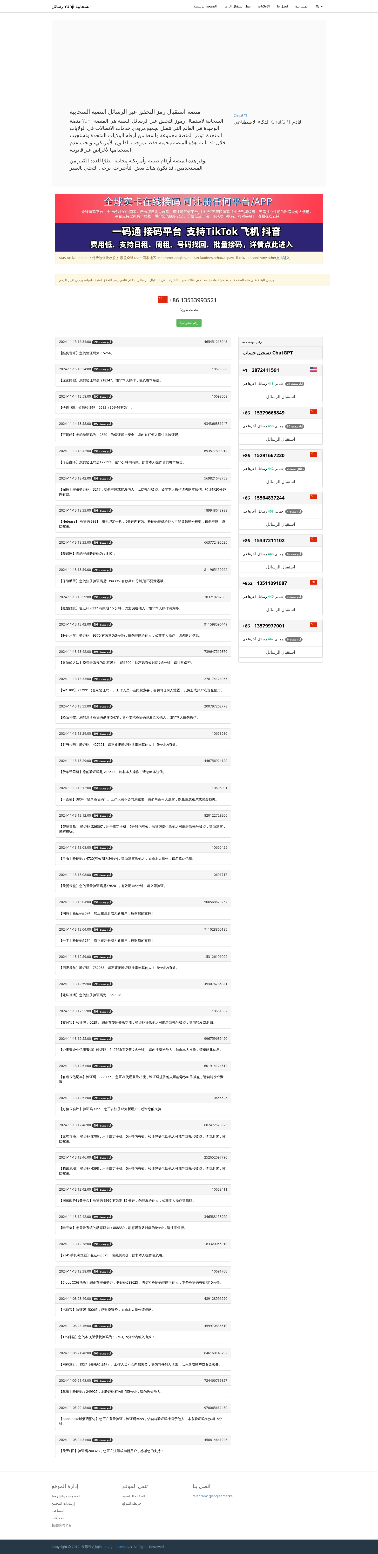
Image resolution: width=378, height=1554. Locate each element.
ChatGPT (240, 115)
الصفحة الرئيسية (205, 6)
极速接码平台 (62, 1525)
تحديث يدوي (189, 310)
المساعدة (301, 6)
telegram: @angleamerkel (213, 1496)
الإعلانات (264, 6)
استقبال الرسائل (280, 396)
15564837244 (269, 497)
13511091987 (272, 583)
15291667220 (269, 455)
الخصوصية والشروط (66, 1496)
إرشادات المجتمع (63, 1503)
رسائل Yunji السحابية (71, 6)
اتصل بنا (282, 6)
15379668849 (269, 412)
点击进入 (283, 257)
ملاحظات (58, 1517)
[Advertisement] (189, 67)
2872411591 (265, 370)
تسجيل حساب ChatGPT (268, 352)
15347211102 (269, 540)
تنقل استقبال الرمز (237, 6)
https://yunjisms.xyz (115, 1546)
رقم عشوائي (190, 323)
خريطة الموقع (132, 1503)
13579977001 (269, 625)
